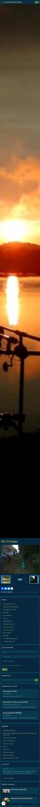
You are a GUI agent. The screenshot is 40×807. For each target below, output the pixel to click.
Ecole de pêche (7, 615)
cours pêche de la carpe (9, 609)
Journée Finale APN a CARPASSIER (12, 713)
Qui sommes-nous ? (8, 627)
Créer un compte (6, 665)
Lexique (5, 618)
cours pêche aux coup (9, 604)
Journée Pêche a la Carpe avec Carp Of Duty (15, 702)
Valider (5, 669)
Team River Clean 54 (8, 624)
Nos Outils (6, 612)
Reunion (5, 746)
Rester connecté (7, 661)
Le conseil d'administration (10, 638)
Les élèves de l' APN (8, 641)
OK (36, 680)
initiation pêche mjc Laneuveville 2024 (21, 798)
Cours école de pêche (9, 741)
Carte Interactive (7, 621)
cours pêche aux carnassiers (11, 607)
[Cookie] (3, 803)
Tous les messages (8, 778)
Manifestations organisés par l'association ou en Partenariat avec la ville (20, 734)
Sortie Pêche (6, 749)
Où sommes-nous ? (8, 630)
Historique (5, 635)
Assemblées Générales (9, 730)
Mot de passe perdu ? (16, 665)
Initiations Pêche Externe (10, 738)
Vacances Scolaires (8, 755)
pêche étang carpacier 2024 (19, 789)
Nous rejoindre (7, 633)
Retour (20, 579)
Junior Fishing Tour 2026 (10, 691)
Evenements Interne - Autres (11, 758)
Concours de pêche (8, 744)
